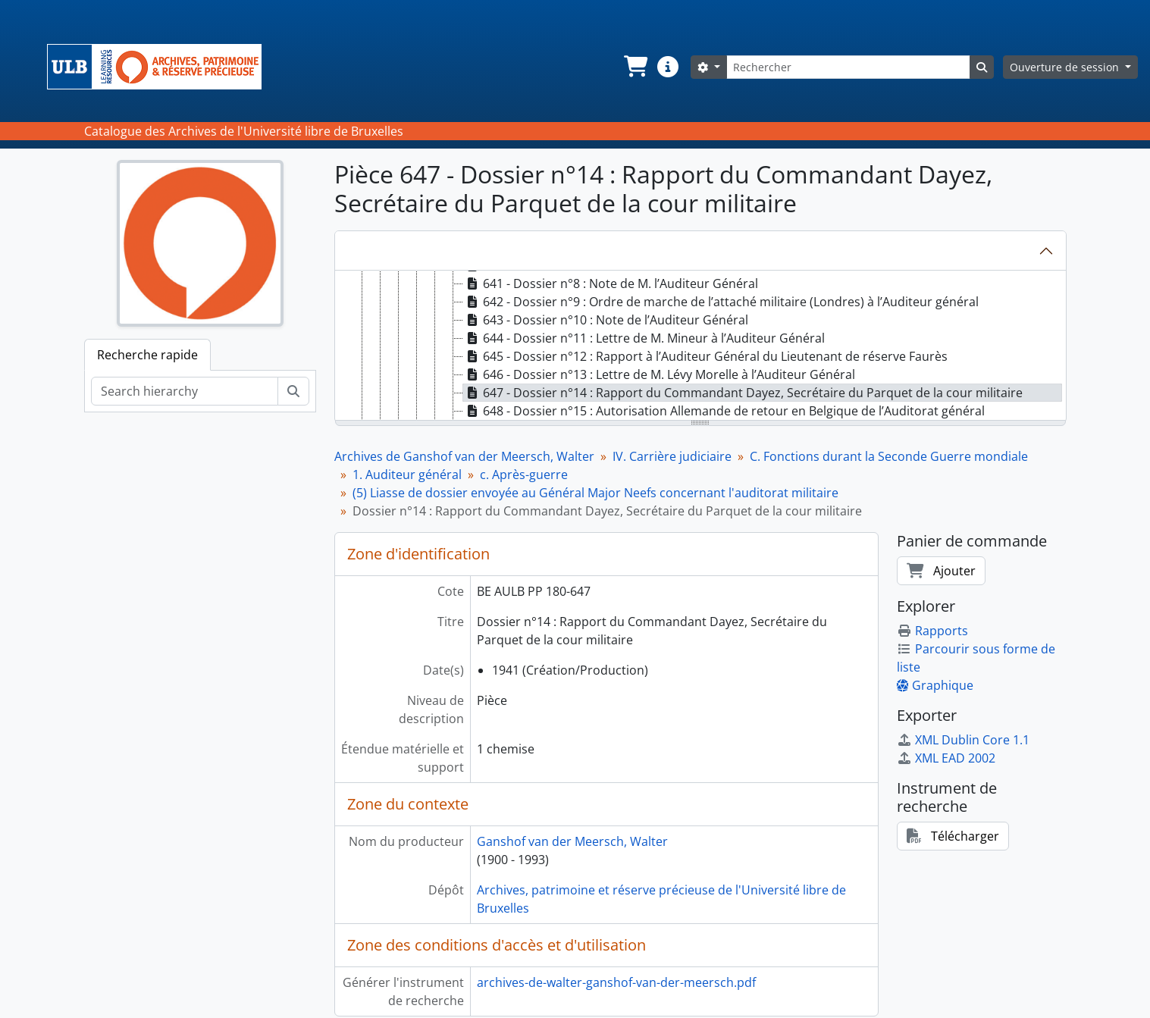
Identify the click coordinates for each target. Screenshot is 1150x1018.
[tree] (700, 346)
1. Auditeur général (407, 474)
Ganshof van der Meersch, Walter (572, 841)
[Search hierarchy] (184, 391)
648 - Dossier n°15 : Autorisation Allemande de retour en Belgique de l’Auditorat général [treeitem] (724, 411)
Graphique (935, 685)
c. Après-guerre (524, 474)
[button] (634, 66)
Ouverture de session (1066, 67)
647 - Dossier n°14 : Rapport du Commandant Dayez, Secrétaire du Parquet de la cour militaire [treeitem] (743, 393)
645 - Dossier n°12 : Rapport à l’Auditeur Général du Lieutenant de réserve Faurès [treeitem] (705, 356)
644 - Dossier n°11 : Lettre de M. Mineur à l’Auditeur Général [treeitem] (644, 338)
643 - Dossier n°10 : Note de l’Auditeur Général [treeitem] (605, 320)
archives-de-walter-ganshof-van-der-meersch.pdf (616, 982)
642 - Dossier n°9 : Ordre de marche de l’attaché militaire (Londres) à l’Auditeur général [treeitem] (721, 302)
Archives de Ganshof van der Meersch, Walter (464, 456)
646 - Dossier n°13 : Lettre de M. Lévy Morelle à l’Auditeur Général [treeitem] (659, 374)
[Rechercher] (848, 67)
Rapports (932, 630)
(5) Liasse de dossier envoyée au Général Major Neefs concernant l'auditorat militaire (595, 492)
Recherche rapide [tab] (147, 354)
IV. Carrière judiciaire (672, 456)
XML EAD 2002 (946, 758)
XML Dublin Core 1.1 (963, 739)
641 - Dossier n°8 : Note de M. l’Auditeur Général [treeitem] (610, 283)
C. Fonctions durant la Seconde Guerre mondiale (889, 456)
